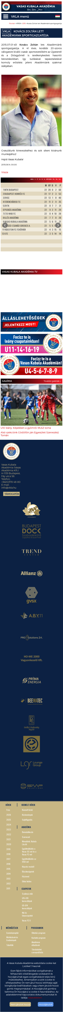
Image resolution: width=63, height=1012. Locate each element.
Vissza (4, 172)
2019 (8, 849)
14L (60, 179)
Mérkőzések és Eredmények (12, 939)
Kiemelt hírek (27, 809)
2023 (8, 829)
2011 (8, 888)
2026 (8, 814)
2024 (8, 824)
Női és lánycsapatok (27, 914)
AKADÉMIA (26, 827)
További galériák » (52, 381)
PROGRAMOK (37, 928)
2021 (8, 839)
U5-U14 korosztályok (27, 907)
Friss (8, 809)
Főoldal (12, 23)
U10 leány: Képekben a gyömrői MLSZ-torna (26, 427)
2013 (8, 878)
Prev (5, 225)
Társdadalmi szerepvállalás (37, 951)
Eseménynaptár (12, 932)
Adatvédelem (35, 997)
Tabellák (9, 945)
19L (54, 179)
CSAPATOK (26, 888)
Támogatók (12, 493)
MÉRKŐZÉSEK (12, 928)
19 (35, 179)
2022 (8, 834)
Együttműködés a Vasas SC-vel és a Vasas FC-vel (29, 851)
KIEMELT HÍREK (28, 805)
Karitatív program (39, 937)
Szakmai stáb (27, 893)
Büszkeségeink (28, 871)
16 (39, 179)
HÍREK (8, 805)
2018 (8, 854)
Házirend (25, 876)
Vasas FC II (26, 920)
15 (42, 179)
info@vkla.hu (8, 487)
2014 (8, 873)
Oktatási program (38, 932)
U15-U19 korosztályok (27, 899)
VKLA (6, 31)
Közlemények (27, 814)
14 (44, 179)
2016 (8, 863)
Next (58, 225)
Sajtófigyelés (27, 819)
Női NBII (49, 179)
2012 (8, 883)
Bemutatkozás (27, 832)
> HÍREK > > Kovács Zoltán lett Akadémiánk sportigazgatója (35, 23)
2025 (8, 819)
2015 (24, 23)
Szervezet (26, 836)
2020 (8, 844)
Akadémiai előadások (36, 943)
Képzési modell (28, 866)
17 (37, 179)
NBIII (31, 179)
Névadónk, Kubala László (29, 843)
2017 (8, 859)
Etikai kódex (26, 881)
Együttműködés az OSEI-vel (29, 860)
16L (57, 179)
